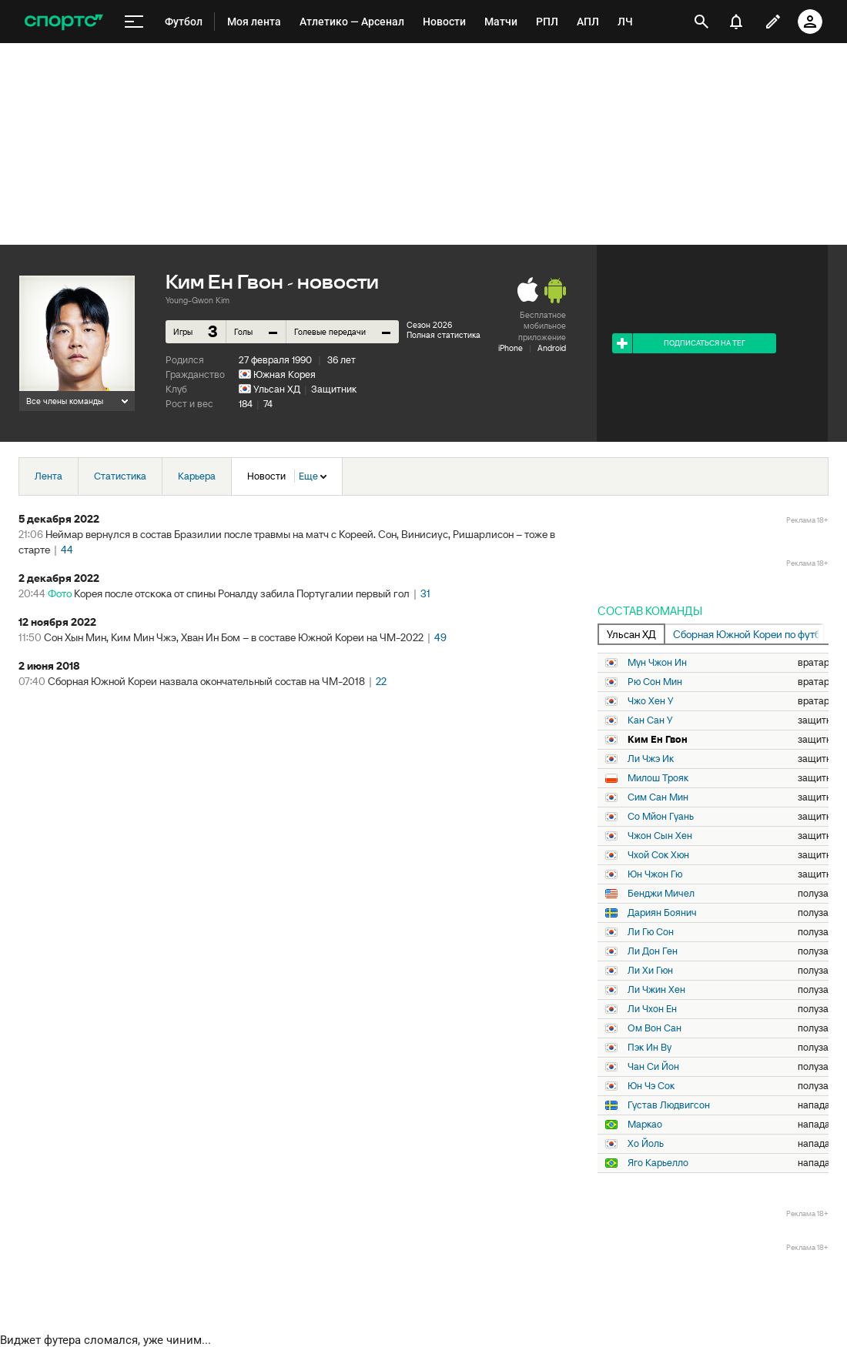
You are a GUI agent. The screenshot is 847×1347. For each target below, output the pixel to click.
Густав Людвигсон (669, 1105)
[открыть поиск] (701, 21)
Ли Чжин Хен (656, 990)
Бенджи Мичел (661, 893)
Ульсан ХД (276, 389)
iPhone (510, 348)
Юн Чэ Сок (651, 1086)
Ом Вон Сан (654, 1028)
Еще (312, 476)
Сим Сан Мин (658, 797)
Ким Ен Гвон (658, 740)
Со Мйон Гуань (661, 817)
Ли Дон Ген (653, 951)
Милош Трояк (658, 778)
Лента (48, 476)
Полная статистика (443, 334)
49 (440, 637)
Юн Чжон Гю (655, 874)
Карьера (197, 476)
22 (381, 681)
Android (551, 348)
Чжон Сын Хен (660, 836)
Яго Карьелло (658, 1163)
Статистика (120, 476)
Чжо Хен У (651, 701)
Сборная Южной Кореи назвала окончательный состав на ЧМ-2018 (206, 681)
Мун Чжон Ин (657, 663)
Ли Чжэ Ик (651, 759)
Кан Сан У (650, 720)
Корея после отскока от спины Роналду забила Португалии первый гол (242, 593)
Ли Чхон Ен (652, 1009)
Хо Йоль (646, 1144)
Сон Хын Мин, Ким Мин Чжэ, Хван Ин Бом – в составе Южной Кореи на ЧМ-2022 (234, 637)
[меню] (134, 22)
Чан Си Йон (653, 1067)
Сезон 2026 (429, 324)
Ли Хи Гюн (650, 970)
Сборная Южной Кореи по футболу (749, 634)
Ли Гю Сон (651, 932)
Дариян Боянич (662, 913)
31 (425, 593)
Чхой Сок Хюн (658, 855)
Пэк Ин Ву (649, 1047)
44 (67, 550)
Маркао (645, 1124)
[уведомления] (736, 21)
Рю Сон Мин (655, 682)
